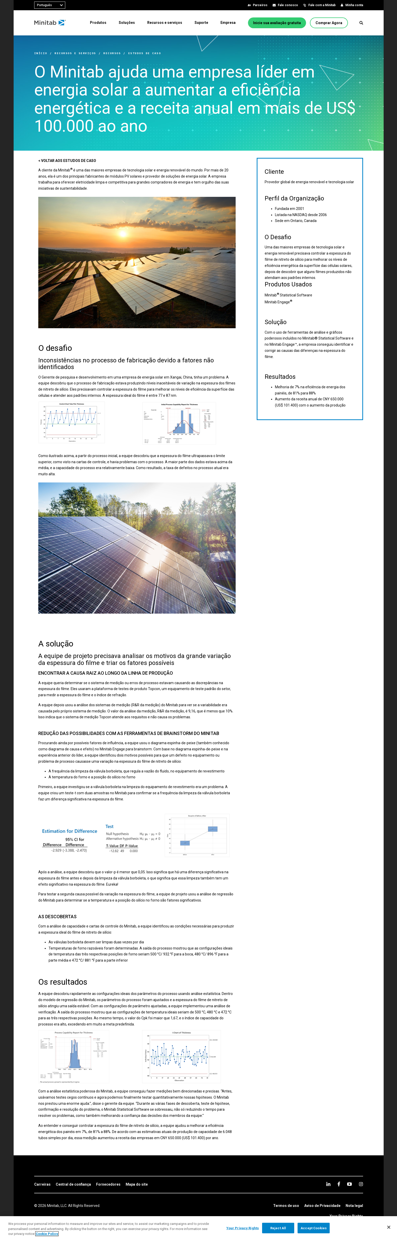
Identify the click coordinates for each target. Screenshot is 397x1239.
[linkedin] (328, 1184)
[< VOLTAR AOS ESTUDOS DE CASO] (67, 161)
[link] (42, 1185)
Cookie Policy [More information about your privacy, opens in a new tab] (47, 1234)
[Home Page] (50, 23)
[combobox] (49, 5)
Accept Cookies (314, 1228)
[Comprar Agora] (329, 22)
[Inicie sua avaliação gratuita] (277, 22)
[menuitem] (98, 23)
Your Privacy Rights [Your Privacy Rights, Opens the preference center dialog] (242, 1228)
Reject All (278, 1228)
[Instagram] (361, 1184)
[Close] (388, 1227)
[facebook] (338, 1184)
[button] (361, 23)
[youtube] (349, 1184)
